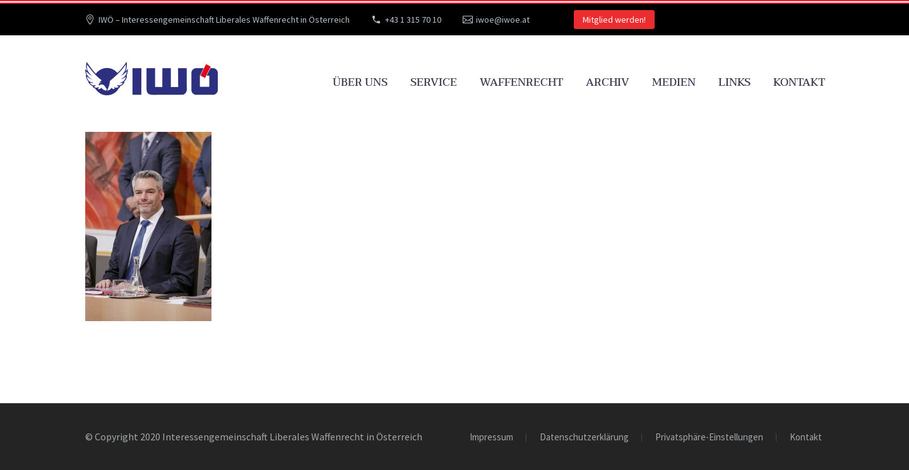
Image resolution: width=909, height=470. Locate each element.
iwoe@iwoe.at (503, 19)
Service (433, 82)
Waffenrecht (521, 82)
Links (734, 82)
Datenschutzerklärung (584, 437)
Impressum (491, 437)
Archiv (607, 82)
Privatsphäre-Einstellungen (709, 437)
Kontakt (799, 82)
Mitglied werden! (614, 19)
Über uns (360, 82)
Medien (674, 82)
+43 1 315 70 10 (413, 19)
